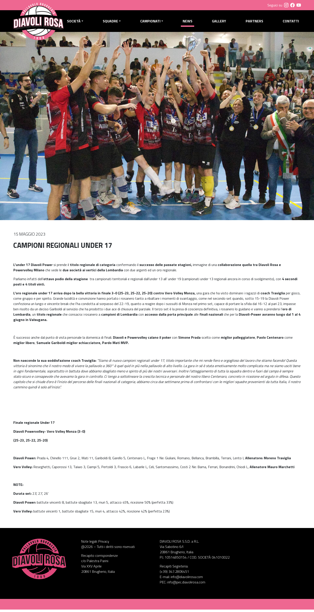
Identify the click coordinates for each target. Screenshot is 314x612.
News (189, 22)
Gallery (220, 22)
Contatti (291, 22)
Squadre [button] (112, 22)
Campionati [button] (152, 22)
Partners (255, 22)
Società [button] (76, 22)
